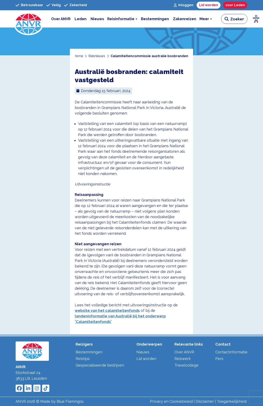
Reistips (83, 358)
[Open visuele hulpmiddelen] (256, 19)
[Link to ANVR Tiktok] (45, 388)
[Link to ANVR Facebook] (19, 388)
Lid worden (146, 358)
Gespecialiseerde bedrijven (100, 365)
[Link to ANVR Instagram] (36, 388)
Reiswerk (182, 358)
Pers (219, 358)
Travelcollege (186, 365)
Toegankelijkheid (232, 401)
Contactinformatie (231, 352)
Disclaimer (205, 401)
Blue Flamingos (70, 401)
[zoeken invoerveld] (238, 19)
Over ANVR (184, 352)
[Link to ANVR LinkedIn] (28, 388)
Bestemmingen (89, 352)
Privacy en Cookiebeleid (171, 401)
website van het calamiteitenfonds (107, 310)
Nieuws (142, 352)
